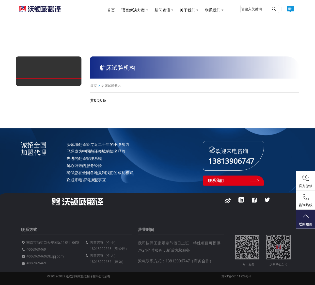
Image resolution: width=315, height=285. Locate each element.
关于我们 (187, 10)
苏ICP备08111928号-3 (236, 276)
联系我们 (212, 10)
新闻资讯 (162, 10)
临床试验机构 (111, 85)
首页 (111, 10)
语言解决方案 (133, 10)
